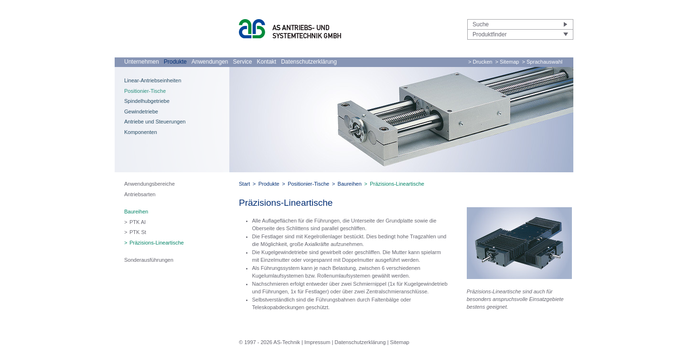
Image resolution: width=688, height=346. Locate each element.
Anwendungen (210, 61)
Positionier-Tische (145, 91)
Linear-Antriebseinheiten (152, 80)
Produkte (175, 61)
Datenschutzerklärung (309, 61)
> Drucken (480, 62)
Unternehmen (141, 61)
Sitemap (399, 342)
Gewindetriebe (141, 111)
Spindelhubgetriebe (147, 101)
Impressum (317, 342)
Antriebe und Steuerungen (154, 121)
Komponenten (140, 132)
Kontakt (267, 61)
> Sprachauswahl (542, 62)
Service (242, 61)
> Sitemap (507, 62)
